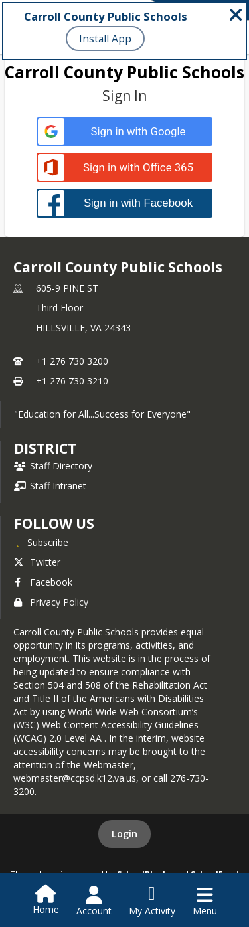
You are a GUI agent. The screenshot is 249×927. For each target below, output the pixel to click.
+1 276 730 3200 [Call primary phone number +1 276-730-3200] (72, 361)
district (45, 448)
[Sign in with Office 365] (124, 167)
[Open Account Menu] (94, 901)
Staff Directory (53, 466)
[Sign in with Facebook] (124, 203)
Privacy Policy (51, 602)
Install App (105, 38)
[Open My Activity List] (152, 901)
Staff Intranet (50, 485)
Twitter (37, 562)
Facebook (43, 582)
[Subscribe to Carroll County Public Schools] (41, 542)
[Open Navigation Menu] (205, 901)
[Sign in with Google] (124, 132)
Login (124, 833)
